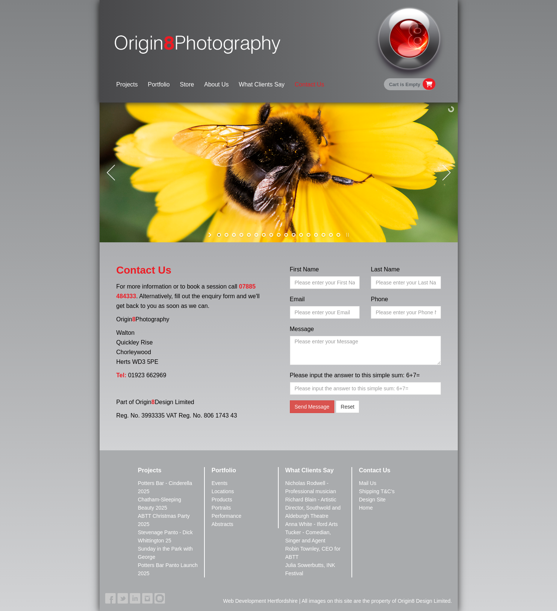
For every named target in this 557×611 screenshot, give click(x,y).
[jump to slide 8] (271, 235)
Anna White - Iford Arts (311, 524)
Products (222, 500)
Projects (127, 84)
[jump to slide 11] (293, 235)
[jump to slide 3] (234, 235)
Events (220, 483)
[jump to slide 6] (256, 235)
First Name (304, 269)
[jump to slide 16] (331, 235)
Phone (379, 299)
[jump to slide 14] (316, 235)
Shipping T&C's (377, 491)
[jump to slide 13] (308, 235)
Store (187, 84)
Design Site (372, 500)
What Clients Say (262, 84)
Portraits (221, 508)
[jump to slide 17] (338, 235)
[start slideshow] (210, 235)
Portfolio (159, 84)
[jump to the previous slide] (110, 172)
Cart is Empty (404, 84)
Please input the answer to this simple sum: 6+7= (355, 375)
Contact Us (309, 84)
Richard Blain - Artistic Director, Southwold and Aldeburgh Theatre (313, 508)
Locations (223, 491)
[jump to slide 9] (278, 235)
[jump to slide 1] (219, 235)
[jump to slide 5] (249, 235)
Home (366, 508)
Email (297, 299)
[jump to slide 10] (286, 235)
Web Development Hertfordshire (260, 601)
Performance (226, 516)
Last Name (385, 269)
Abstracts (222, 524)
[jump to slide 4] (241, 235)
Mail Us (367, 483)
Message (302, 329)
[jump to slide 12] (301, 235)
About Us (216, 84)
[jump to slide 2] (226, 235)
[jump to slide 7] (263, 235)
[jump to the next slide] (446, 172)
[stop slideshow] (346, 235)
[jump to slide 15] (323, 235)
